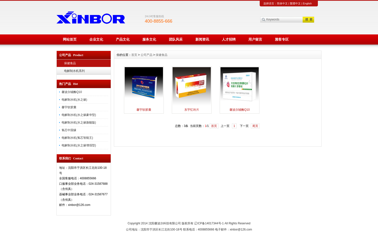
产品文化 (123, 39)
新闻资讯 (202, 39)
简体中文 (282, 3)
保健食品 (70, 63)
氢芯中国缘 (69, 130)
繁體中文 (295, 3)
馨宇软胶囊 (69, 107)
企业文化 (96, 39)
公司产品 (146, 55)
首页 (134, 55)
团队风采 (176, 39)
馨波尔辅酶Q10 (72, 92)
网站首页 (70, 39)
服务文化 (149, 39)
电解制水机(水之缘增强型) (79, 145)
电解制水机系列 (74, 71)
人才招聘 (229, 39)
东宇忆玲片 (191, 109)
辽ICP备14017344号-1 (209, 223)
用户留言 (255, 39)
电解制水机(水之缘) (74, 99)
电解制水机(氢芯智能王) (77, 137)
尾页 (255, 126)
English (307, 3)
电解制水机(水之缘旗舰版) (79, 122)
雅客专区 (282, 39)
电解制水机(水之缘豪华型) (79, 115)
